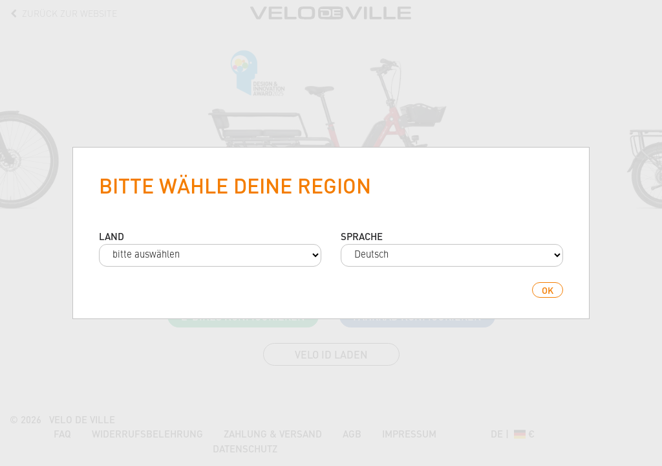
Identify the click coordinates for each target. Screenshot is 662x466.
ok (547, 290)
